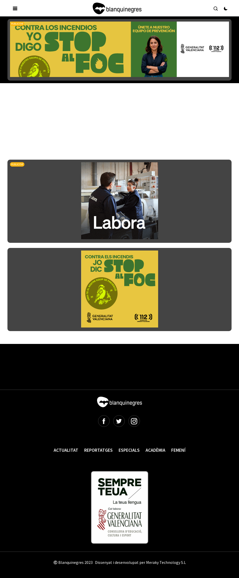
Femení (178, 450)
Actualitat (66, 450)
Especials (129, 450)
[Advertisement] (100, 107)
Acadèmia (155, 450)
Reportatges (98, 450)
